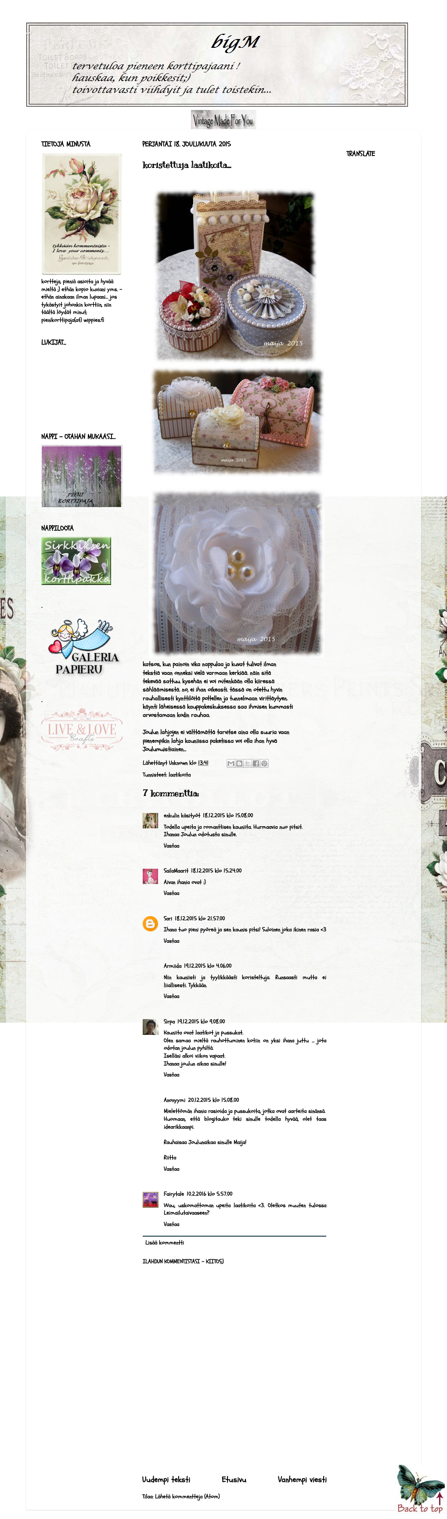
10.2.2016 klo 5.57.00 (209, 1194)
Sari (168, 919)
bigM (28, 33)
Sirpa (169, 1022)
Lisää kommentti (164, 1243)
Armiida (172, 966)
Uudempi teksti (166, 1479)
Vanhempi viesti (302, 1479)
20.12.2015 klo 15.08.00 (213, 1100)
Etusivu (234, 1479)
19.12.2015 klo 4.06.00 (207, 966)
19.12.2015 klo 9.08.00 (201, 1022)
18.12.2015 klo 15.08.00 (228, 816)
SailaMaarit (176, 871)
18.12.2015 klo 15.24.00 (216, 871)
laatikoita (180, 775)
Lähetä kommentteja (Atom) (187, 1497)
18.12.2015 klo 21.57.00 (200, 919)
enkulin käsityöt (182, 816)
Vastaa (171, 846)
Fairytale (174, 1194)
